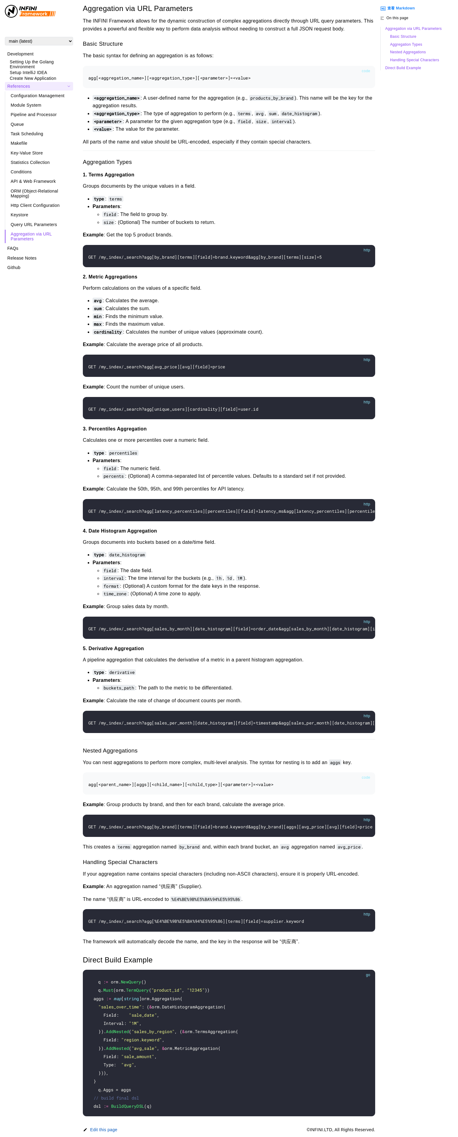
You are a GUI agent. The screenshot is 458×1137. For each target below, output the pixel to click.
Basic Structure (403, 37)
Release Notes (22, 258)
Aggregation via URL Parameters (31, 236)
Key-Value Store (27, 153)
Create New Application (33, 78)
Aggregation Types (406, 45)
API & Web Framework (33, 181)
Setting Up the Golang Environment (32, 64)
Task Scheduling (27, 133)
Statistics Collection (30, 162)
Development (20, 53)
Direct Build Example (403, 68)
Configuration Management (38, 95)
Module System (26, 105)
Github (13, 267)
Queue (17, 124)
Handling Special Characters (414, 60)
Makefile (19, 143)
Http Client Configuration (35, 205)
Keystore (19, 214)
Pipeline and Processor (34, 114)
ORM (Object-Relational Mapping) (34, 193)
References (18, 86)
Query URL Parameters (34, 224)
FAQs (12, 248)
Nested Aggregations (408, 52)
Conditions (21, 171)
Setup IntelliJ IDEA (28, 72)
